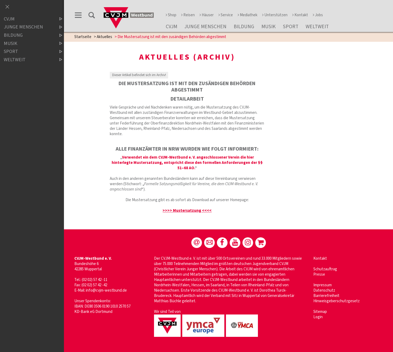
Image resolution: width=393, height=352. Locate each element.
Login (318, 317)
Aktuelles (104, 37)
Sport (290, 26)
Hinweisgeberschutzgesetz (336, 301)
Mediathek (247, 15)
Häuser (207, 15)
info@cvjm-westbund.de (106, 290)
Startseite (82, 37)
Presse (319, 274)
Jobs (318, 15)
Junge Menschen (205, 26)
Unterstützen (274, 15)
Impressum (322, 285)
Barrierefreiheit (326, 296)
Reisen (188, 15)
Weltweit (317, 26)
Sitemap (320, 311)
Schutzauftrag (325, 269)
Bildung (244, 26)
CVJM (171, 26)
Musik (268, 26)
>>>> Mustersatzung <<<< (187, 210)
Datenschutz (324, 290)
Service (225, 15)
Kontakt (300, 15)
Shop (171, 15)
